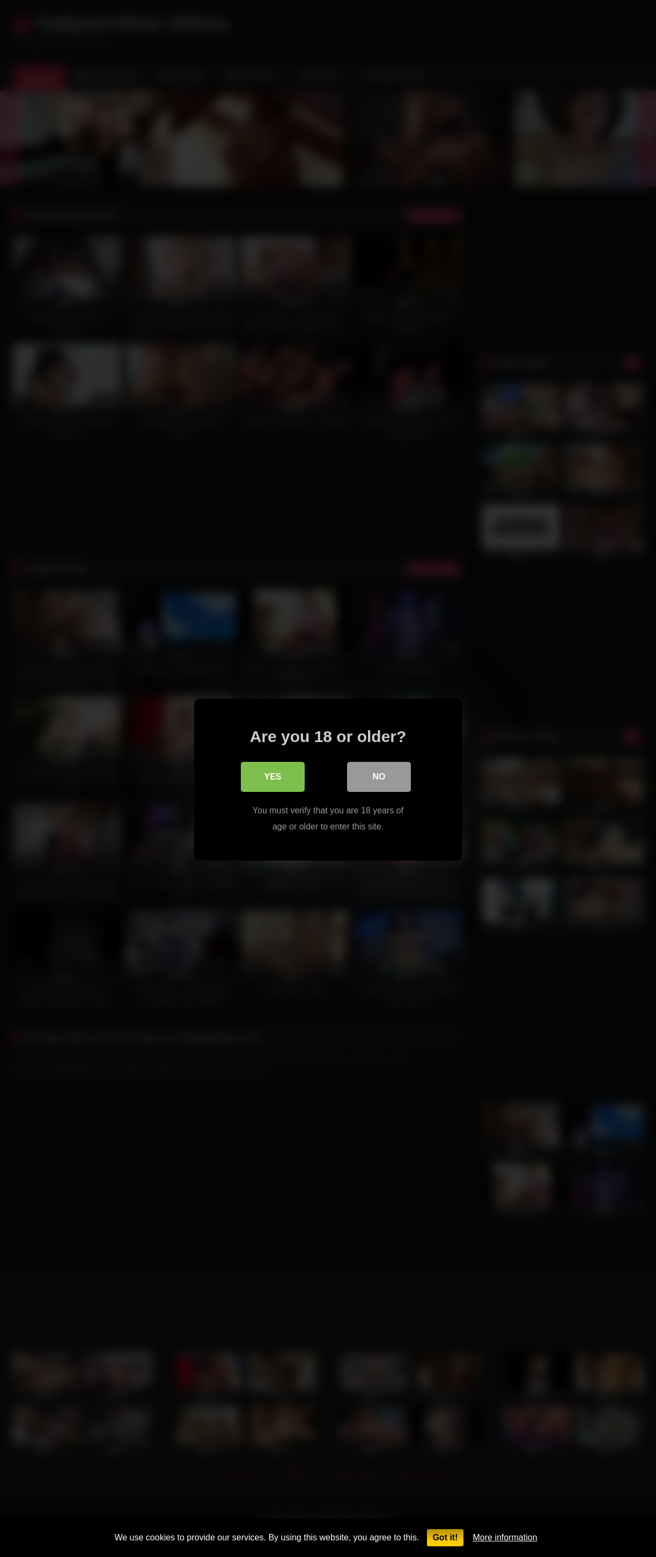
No (379, 775)
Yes (272, 775)
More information (505, 1537)
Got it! (445, 1537)
